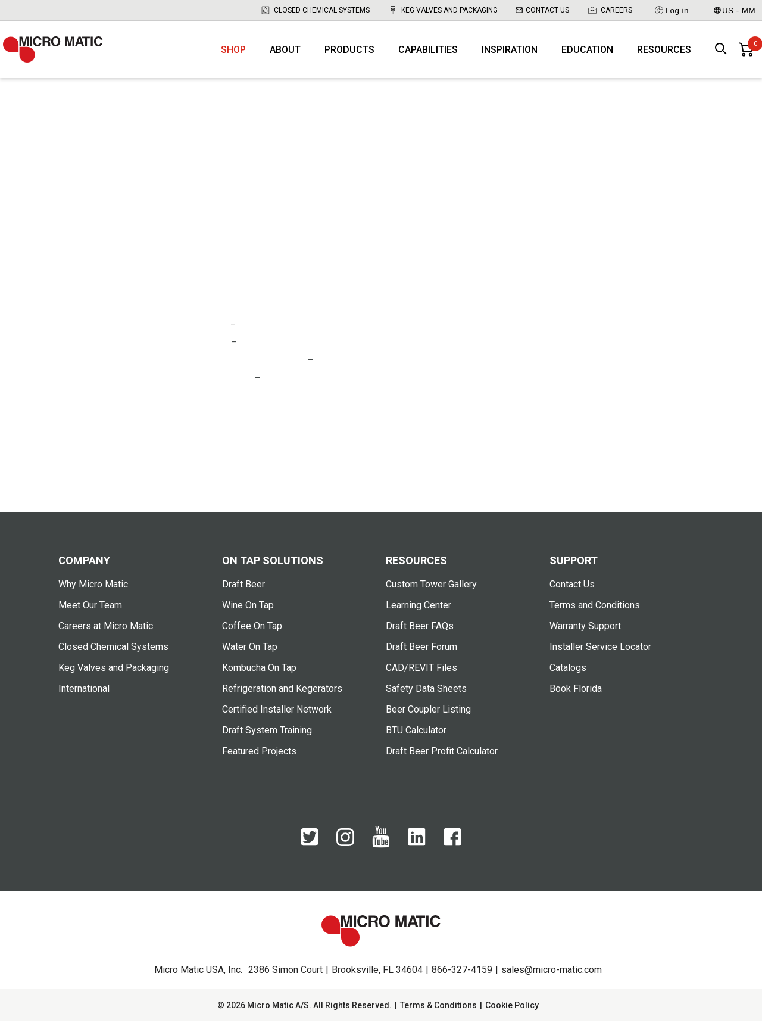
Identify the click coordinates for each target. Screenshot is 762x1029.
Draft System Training (267, 738)
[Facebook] (452, 851)
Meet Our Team (90, 612)
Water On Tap (249, 654)
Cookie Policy (512, 1013)
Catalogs (567, 675)
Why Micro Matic (93, 592)
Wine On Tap (248, 612)
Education (587, 54)
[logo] (59, 54)
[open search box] (721, 54)
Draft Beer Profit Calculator (442, 758)
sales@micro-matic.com (551, 977)
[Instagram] (345, 850)
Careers (609, 10)
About (285, 54)
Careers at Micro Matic (105, 633)
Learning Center (418, 612)
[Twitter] (309, 851)
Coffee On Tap (252, 633)
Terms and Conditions (594, 612)
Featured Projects (259, 758)
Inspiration (510, 54)
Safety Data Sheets (426, 696)
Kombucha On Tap (259, 675)
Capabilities (428, 54)
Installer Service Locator (600, 654)
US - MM (734, 10)
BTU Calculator (416, 738)
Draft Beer (243, 592)
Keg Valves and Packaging (443, 10)
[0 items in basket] (746, 53)
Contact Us (542, 10)
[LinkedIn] (417, 851)
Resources (664, 54)
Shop (233, 54)
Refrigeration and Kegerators (282, 696)
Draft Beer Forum (421, 654)
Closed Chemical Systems (315, 10)
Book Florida (575, 696)
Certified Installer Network (277, 717)
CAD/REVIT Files (421, 675)
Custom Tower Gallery (431, 592)
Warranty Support (585, 633)
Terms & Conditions (438, 1013)
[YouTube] (381, 852)
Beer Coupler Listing (428, 717)
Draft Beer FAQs (420, 633)
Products (349, 54)
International (84, 696)
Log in (671, 10)
